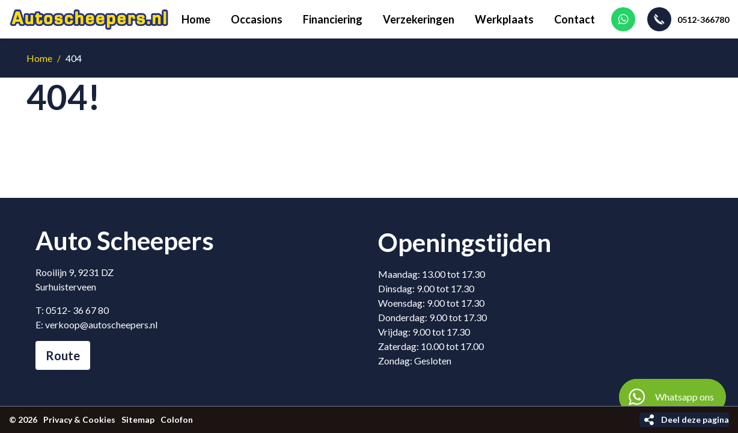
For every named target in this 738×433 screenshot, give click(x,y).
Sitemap (137, 419)
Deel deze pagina (695, 419)
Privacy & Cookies (79, 419)
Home (39, 58)
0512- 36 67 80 (77, 310)
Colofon (176, 419)
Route (63, 355)
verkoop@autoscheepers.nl (101, 324)
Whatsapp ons (666, 397)
